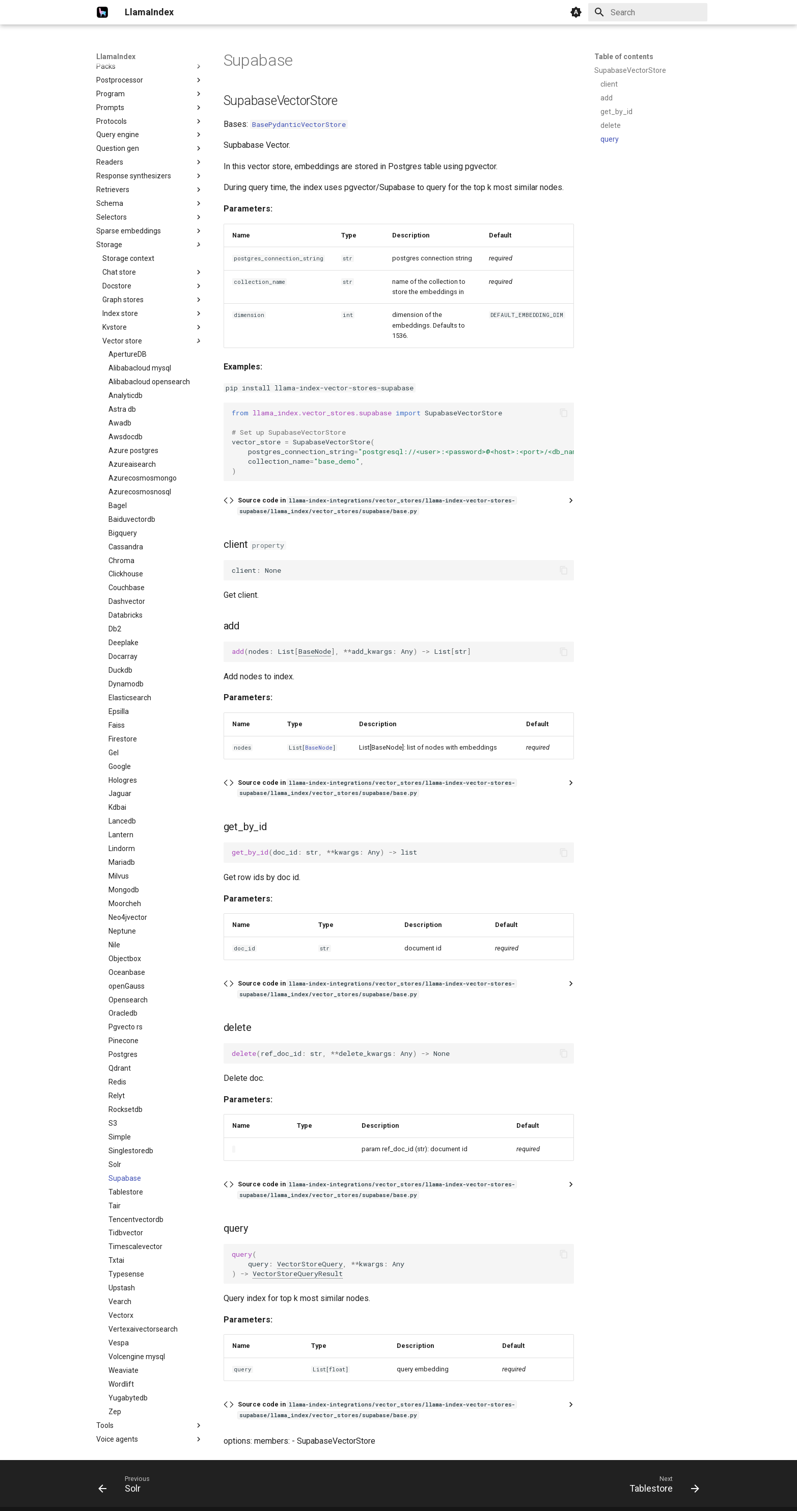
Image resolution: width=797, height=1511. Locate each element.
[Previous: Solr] (127, 1486)
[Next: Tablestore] (660, 1486)
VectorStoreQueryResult (298, 1273)
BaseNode (314, 651)
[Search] (647, 12)
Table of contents (623, 56)
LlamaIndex (115, 56)
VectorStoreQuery (310, 1263)
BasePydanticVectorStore (299, 124)
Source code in (377, 505)
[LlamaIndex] (102, 12)
